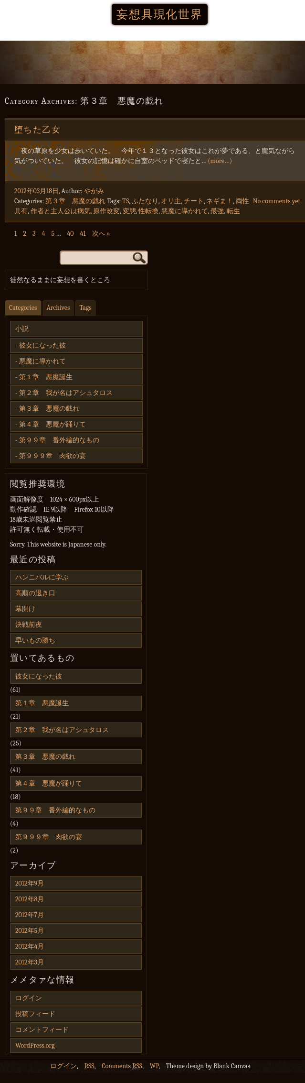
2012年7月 (29, 915)
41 (83, 234)
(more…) (220, 161)
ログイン (28, 998)
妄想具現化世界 (159, 14)
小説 (22, 329)
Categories (23, 308)
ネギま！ (219, 201)
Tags (85, 308)
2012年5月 (29, 931)
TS (125, 201)
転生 (233, 211)
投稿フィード (35, 1014)
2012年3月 (29, 962)
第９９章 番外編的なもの (59, 440)
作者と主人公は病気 (61, 211)
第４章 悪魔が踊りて (52, 424)
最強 (217, 211)
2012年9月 (29, 883)
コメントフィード (42, 1030)
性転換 (148, 211)
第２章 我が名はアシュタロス (66, 393)
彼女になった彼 (42, 345)
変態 (129, 211)
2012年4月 (29, 946)
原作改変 (106, 211)
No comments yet (276, 201)
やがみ (94, 191)
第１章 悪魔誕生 (46, 377)
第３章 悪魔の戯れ (75, 201)
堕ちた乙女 (37, 130)
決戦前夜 (28, 625)
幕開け (25, 609)
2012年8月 (29, 899)
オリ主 (171, 201)
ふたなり (145, 201)
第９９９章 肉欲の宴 (52, 456)
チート (194, 201)
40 (70, 234)
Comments (122, 1066)
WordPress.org (34, 1045)
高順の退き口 (35, 593)
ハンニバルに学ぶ (42, 577)
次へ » (101, 234)
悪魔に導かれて (184, 211)
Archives (58, 308)
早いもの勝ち (35, 640)
